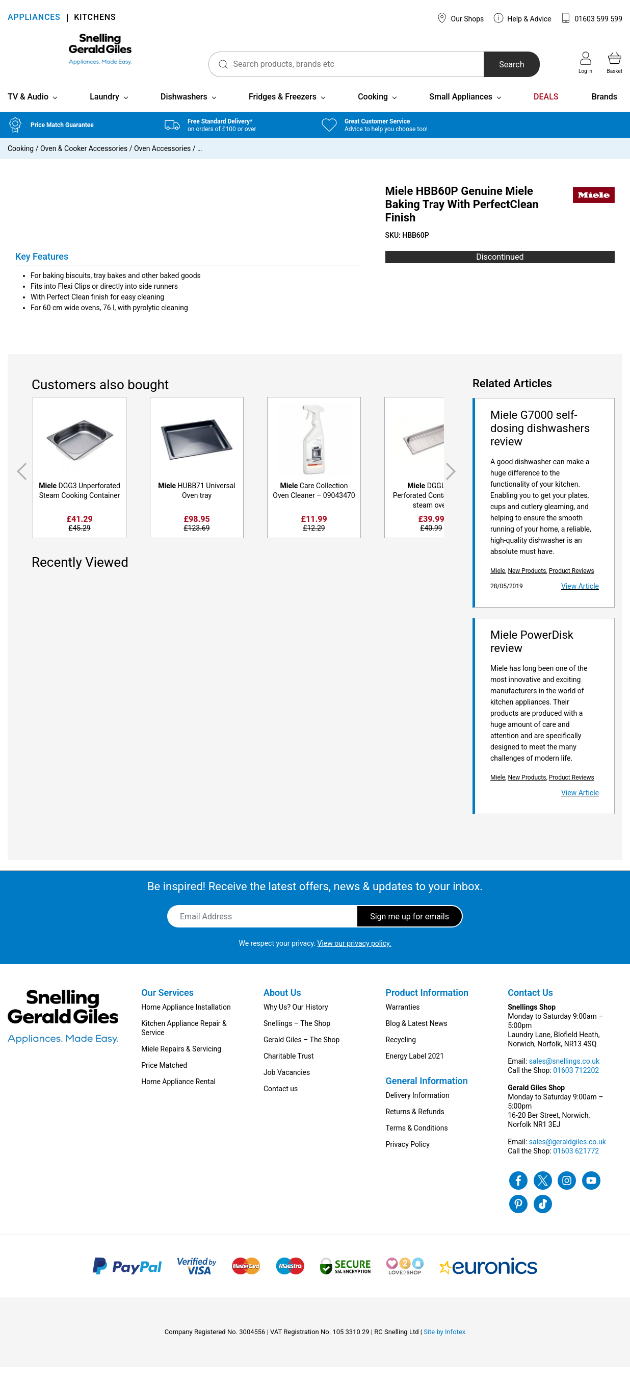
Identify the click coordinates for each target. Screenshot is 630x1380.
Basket (614, 63)
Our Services (167, 1005)
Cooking (373, 110)
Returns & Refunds (415, 1125)
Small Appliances (460, 110)
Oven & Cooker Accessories (83, 162)
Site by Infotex (444, 1345)
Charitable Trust (289, 1069)
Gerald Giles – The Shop (302, 1053)
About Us (282, 1005)
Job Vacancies (287, 1086)
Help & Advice (522, 18)
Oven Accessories (162, 162)
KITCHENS (95, 18)
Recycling (401, 1053)
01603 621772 (576, 1164)
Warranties (403, 1020)
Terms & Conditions (417, 1141)
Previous (20, 485)
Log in (585, 63)
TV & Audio (28, 110)
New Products (527, 584)
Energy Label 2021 (415, 1069)
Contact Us (530, 1005)
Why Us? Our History (296, 1020)
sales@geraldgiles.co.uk (567, 1155)
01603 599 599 (591, 18)
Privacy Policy (408, 1157)
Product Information (427, 1005)
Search (492, 64)
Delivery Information (418, 1109)
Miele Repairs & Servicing (181, 1062)
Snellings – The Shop (297, 1037)
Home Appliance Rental (178, 1095)
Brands (604, 110)
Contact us (281, 1102)
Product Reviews (571, 584)
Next (452, 485)
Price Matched (164, 1078)
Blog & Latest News (417, 1037)
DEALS (546, 110)
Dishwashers (184, 110)
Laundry (104, 110)
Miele (497, 584)
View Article (580, 599)
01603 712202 (576, 1084)
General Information (427, 1094)
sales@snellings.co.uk (564, 1074)
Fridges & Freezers (283, 110)
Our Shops (460, 18)
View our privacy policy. (354, 956)
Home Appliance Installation (185, 1020)
